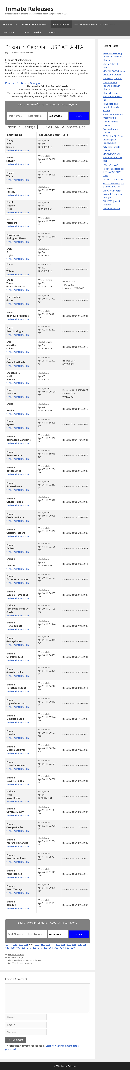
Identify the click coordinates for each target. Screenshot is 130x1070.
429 (62, 947)
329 (56, 947)
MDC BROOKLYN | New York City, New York (112, 157)
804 (69, 944)
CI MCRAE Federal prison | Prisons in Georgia (112, 194)
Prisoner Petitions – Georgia (22, 83)
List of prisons (12, 32)
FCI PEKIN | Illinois (112, 78)
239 (35, 947)
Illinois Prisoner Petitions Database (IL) (112, 96)
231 (43, 944)
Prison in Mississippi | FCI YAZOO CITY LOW (113, 172)
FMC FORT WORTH (112, 164)
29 (84, 944)
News (26, 32)
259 (46, 947)
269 (51, 947)
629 (73, 947)
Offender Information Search (35, 24)
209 (24, 947)
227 (21, 944)
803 (63, 944)
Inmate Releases (29, 9)
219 (29, 947)
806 (80, 944)
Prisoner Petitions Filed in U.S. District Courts (94, 24)
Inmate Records (10, 24)
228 (26, 944)
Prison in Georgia (15, 957)
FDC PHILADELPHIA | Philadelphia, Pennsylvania (113, 139)
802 (58, 944)
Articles (40, 32)
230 (37, 944)
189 (13, 947)
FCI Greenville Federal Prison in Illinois (111, 86)
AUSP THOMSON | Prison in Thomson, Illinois (113, 56)
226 (15, 944)
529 (67, 947)
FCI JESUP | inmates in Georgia (21, 963)
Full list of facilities (61, 24)
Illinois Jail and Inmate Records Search (111, 107)
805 (74, 944)
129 (7, 947)
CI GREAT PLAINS (111, 208)
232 (48, 944)
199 (18, 947)
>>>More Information (17, 150)
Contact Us (57, 32)
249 (40, 947)
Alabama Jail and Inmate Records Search (25, 960)
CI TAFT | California (113, 179)
